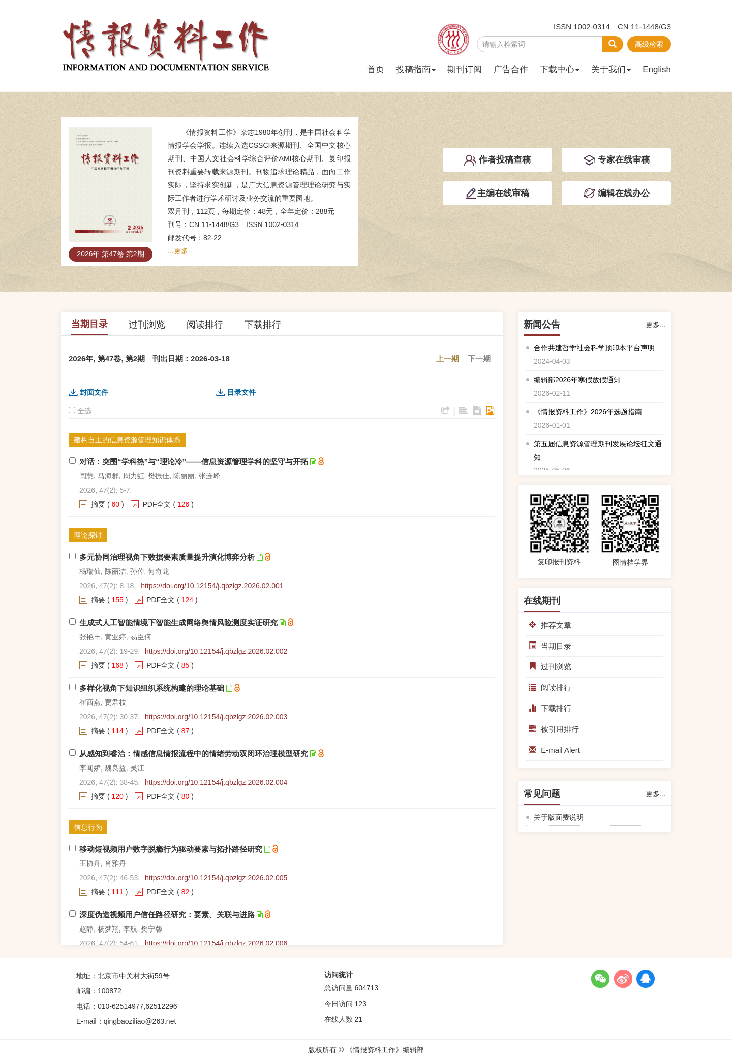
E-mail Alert (554, 750)
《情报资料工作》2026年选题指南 (588, 412)
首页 (375, 69)
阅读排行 (205, 324)
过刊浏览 (147, 324)
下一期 (479, 358)
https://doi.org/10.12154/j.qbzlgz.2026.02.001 (212, 586)
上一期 (447, 358)
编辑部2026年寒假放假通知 (577, 380)
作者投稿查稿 (497, 160)
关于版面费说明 (559, 817)
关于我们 (611, 69)
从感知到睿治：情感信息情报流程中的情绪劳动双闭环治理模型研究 (193, 753)
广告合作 (511, 69)
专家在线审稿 (616, 160)
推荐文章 (550, 625)
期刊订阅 (464, 69)
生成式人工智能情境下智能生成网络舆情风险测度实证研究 (178, 622)
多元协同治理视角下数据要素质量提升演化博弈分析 (167, 557)
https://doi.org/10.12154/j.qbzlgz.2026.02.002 (216, 651)
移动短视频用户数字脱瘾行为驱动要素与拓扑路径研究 (170, 849)
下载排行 (263, 324)
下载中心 (560, 69)
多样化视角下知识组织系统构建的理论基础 (151, 688)
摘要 (98, 504)
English (657, 69)
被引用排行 (554, 729)
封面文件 (94, 392)
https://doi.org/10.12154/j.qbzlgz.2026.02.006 (216, 943)
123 (360, 1004)
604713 (366, 988)
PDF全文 (156, 504)
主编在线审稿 (497, 193)
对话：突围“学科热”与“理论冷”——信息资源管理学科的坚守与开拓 (193, 461)
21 (358, 1019)
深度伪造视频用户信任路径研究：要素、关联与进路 (167, 914)
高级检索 (649, 44)
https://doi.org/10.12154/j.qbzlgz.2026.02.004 (216, 782)
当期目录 (89, 324)
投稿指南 (416, 69)
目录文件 (241, 392)
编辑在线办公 (616, 193)
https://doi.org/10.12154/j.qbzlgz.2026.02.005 (216, 878)
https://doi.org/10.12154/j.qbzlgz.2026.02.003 (216, 717)
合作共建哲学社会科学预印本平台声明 (594, 348)
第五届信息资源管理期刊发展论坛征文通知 (598, 450)
